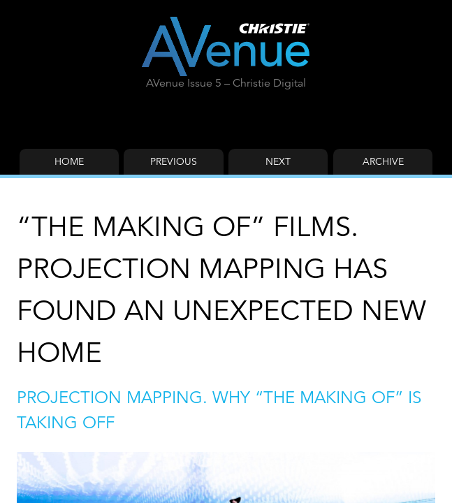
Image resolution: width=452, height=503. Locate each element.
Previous (173, 161)
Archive (383, 161)
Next (278, 161)
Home (69, 161)
